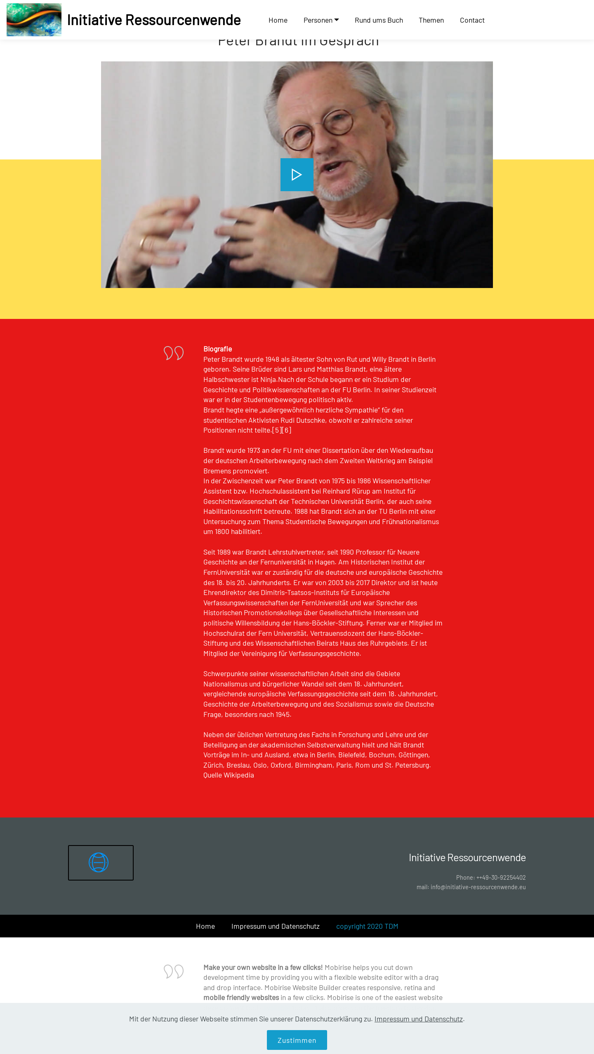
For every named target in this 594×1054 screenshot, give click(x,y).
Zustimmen (297, 1040)
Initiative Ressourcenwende (154, 19)
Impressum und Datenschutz (275, 925)
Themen (431, 19)
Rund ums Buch (379, 19)
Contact (472, 19)
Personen (318, 19)
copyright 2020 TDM (367, 925)
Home (278, 19)
